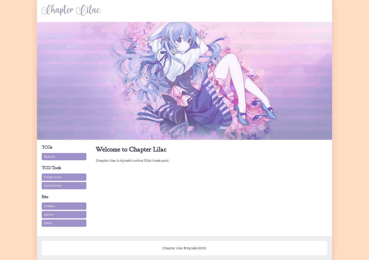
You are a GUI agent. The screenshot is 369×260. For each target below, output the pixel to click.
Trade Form (52, 177)
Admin (49, 215)
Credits (49, 206)
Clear (48, 223)
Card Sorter (53, 186)
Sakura (49, 157)
